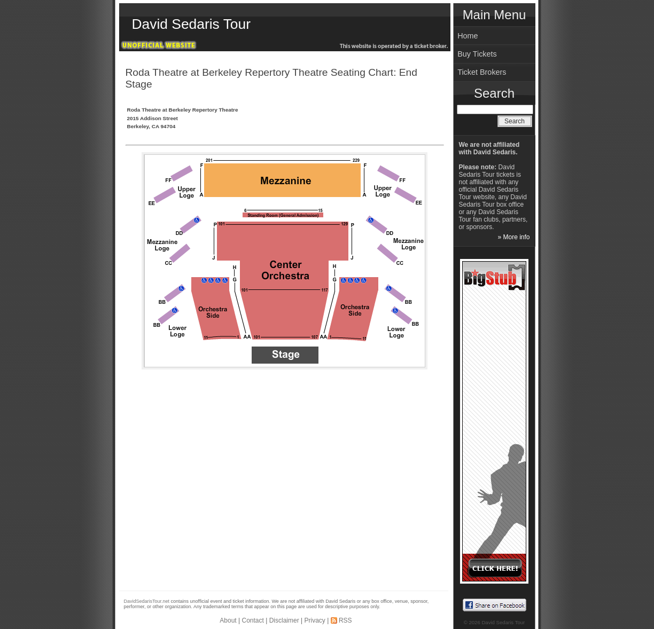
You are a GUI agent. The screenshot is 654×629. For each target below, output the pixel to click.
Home (467, 36)
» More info (513, 237)
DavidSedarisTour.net (147, 601)
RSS (345, 620)
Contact (253, 620)
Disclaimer (284, 620)
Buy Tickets (477, 54)
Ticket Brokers (481, 72)
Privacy (314, 620)
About (228, 620)
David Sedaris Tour (191, 24)
